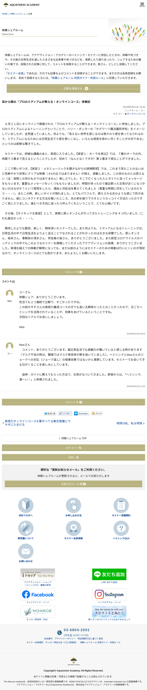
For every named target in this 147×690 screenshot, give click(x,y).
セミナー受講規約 (121, 515)
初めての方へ (26, 515)
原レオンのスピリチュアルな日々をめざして (109, 613)
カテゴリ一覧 (73, 447)
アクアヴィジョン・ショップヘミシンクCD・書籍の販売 (37, 577)
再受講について (26, 538)
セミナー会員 (15, 73)
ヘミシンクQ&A (121, 538)
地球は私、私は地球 (129, 423)
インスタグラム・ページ (109, 596)
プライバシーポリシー (65, 638)
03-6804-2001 (77, 630)
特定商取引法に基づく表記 (90, 638)
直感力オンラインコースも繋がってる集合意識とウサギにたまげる (38, 423)
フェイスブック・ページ (37, 596)
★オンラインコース (135, 114)
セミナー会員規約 (35, 642)
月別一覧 (73, 457)
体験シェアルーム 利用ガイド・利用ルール (78, 78)
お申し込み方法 (73, 515)
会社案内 (48, 638)
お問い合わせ (26, 561)
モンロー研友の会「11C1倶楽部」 (62, 642)
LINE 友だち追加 (109, 575)
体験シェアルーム (18, 14)
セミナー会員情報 (73, 538)
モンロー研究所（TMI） (37, 613)
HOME (5, 14)
